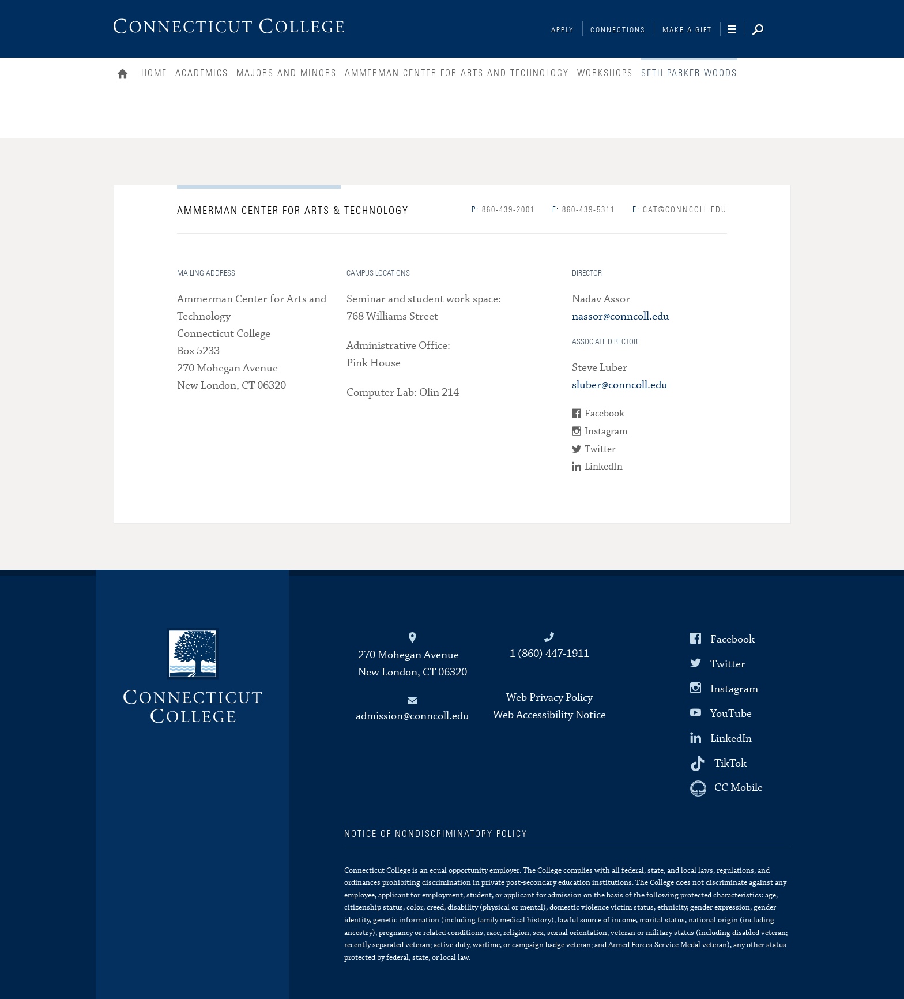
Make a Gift (687, 30)
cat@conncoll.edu (679, 210)
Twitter (600, 449)
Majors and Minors (286, 73)
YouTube (731, 714)
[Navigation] (736, 29)
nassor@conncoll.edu (620, 316)
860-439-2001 (503, 210)
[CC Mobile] (726, 788)
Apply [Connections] (562, 30)
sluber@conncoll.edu (620, 385)
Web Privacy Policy (549, 697)
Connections (618, 30)
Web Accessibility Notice (549, 715)
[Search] (766, 30)
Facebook (604, 413)
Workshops (605, 73)
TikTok (730, 763)
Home (125, 75)
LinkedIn (604, 467)
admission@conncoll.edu (412, 716)
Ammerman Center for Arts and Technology (457, 73)
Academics (201, 73)
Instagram (606, 431)
